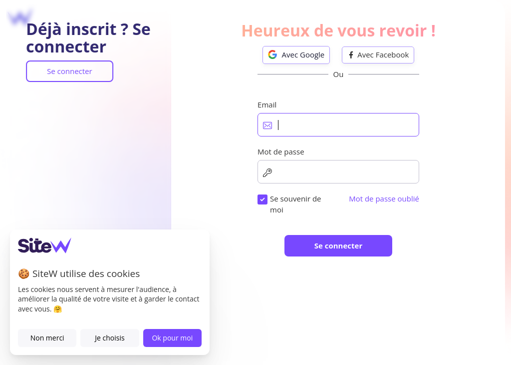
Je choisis (109, 337)
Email (243, 130)
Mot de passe (257, 177)
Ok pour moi (172, 337)
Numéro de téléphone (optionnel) (292, 223)
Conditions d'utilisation (330, 271)
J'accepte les (308, 271)
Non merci (47, 337)
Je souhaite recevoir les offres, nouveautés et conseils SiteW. (339, 300)
